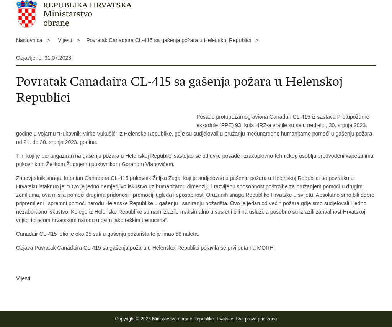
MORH (265, 248)
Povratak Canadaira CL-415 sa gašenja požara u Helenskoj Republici (116, 248)
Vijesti (23, 278)
